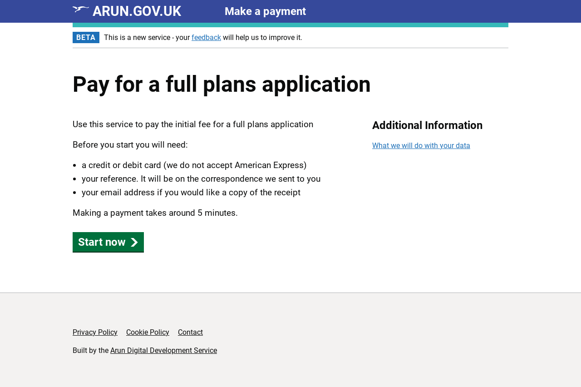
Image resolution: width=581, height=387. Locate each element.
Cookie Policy (147, 332)
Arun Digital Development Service (163, 350)
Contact (190, 332)
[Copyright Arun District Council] (480, 336)
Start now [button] (108, 242)
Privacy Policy (95, 332)
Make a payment (265, 11)
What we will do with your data (421, 145)
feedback (206, 37)
